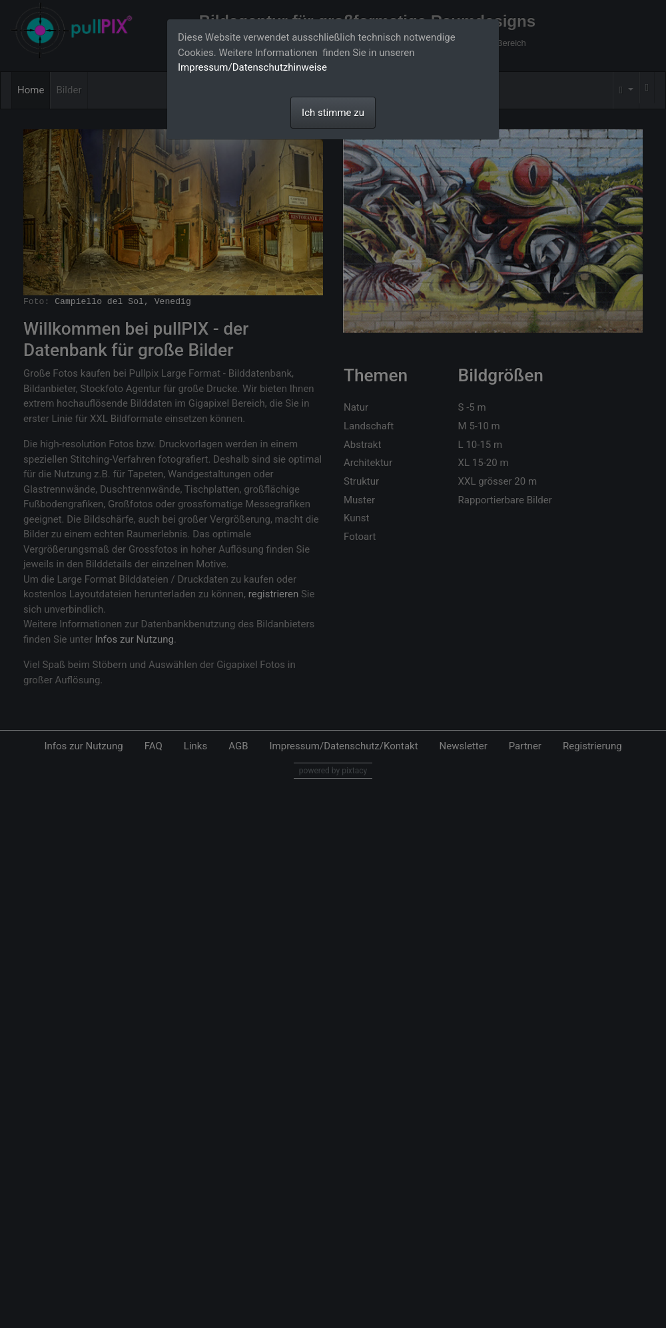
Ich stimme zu (333, 113)
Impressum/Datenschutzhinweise (252, 67)
